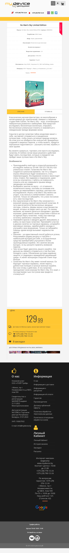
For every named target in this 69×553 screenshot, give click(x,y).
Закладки (37, 452)
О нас (36, 381)
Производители (40, 404)
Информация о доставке (44, 385)
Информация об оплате (43, 396)
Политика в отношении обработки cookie (43, 422)
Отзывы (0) (48, 112)
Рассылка (37, 456)
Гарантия (37, 400)
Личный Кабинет (41, 444)
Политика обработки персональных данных (43, 415)
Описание (20, 112)
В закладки (17, 342)
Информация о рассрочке (40, 390)
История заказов (41, 448)
